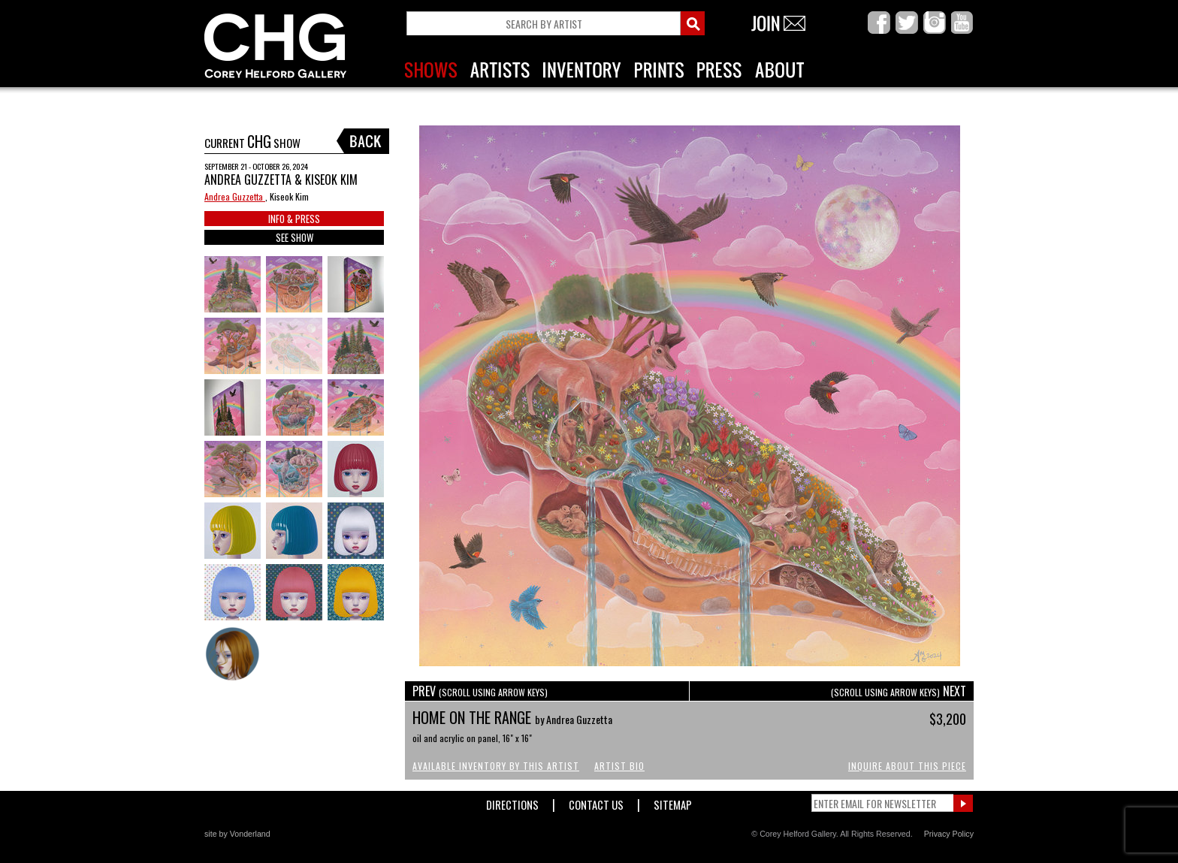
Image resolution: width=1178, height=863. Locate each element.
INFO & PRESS (294, 218)
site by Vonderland (237, 833)
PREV (480, 691)
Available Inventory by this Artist (495, 765)
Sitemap (673, 802)
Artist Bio (619, 765)
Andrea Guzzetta (234, 196)
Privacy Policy (949, 833)
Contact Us (596, 802)
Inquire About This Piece (907, 765)
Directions (512, 802)
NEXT (898, 691)
